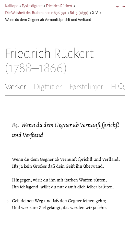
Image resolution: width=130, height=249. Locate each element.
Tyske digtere (32, 6)
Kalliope (11, 6)
